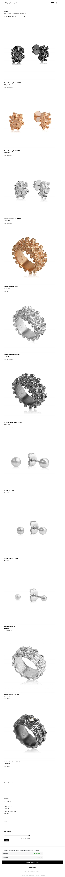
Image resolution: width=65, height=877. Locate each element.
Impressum (42, 875)
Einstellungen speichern (32, 871)
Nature (6, 813)
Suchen (27, 783)
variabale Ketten (10, 811)
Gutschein (7, 801)
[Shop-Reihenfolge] (15, 16)
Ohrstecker (8, 819)
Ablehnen (32, 867)
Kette (6, 804)
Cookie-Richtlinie (24, 875)
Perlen (7, 808)
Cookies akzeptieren (32, 862)
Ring (5, 821)
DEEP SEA (6, 799)
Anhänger (8, 806)
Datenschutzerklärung (34, 875)
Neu (5, 816)
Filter (6, 840)
